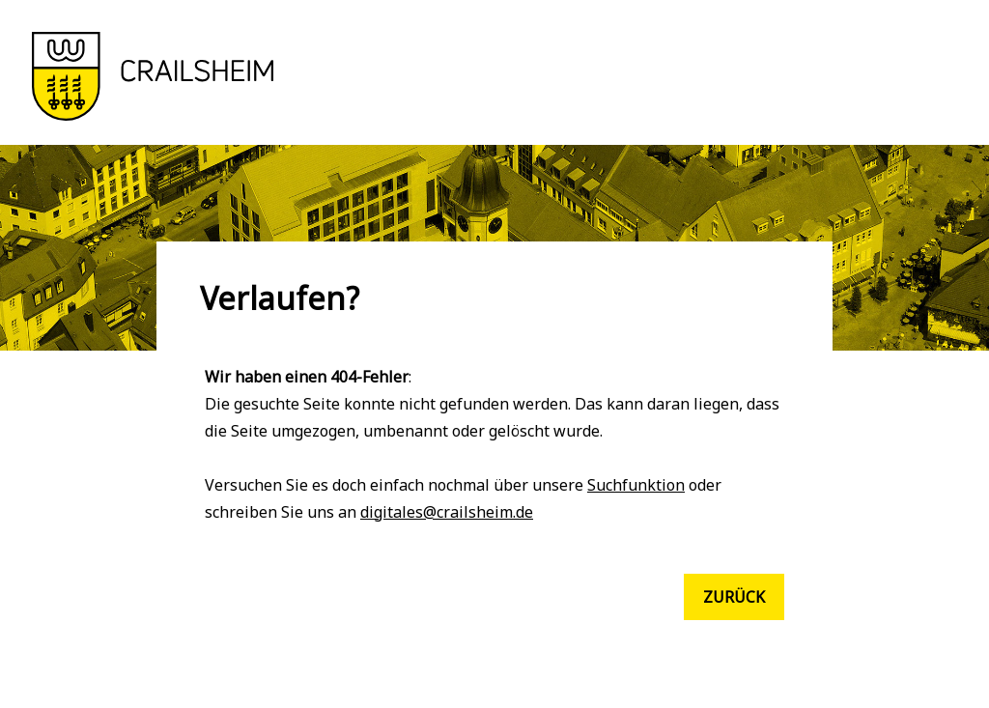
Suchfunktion (636, 485)
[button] (152, 115)
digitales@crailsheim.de (446, 512)
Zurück (734, 597)
